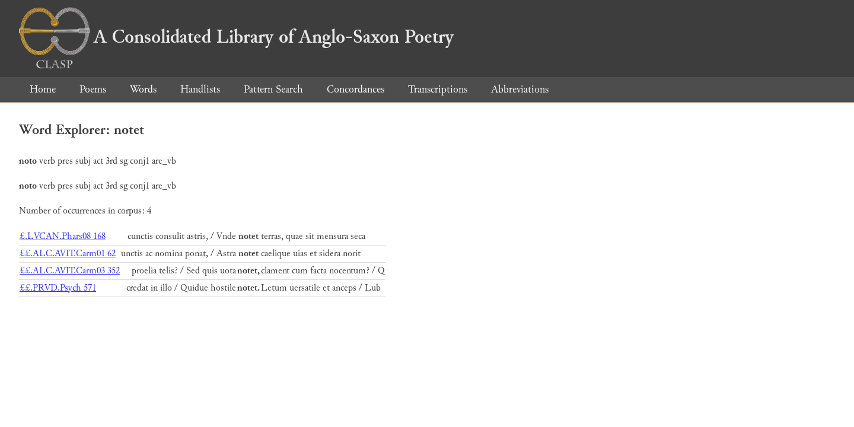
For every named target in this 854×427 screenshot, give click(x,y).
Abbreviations (520, 89)
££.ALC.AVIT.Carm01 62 (68, 253)
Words (143, 89)
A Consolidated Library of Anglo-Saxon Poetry (236, 36)
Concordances (355, 89)
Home (43, 89)
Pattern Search (273, 89)
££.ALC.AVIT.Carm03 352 (70, 271)
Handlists (200, 89)
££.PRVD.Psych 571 (58, 288)
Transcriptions (437, 89)
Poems (92, 89)
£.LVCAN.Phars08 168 (63, 236)
